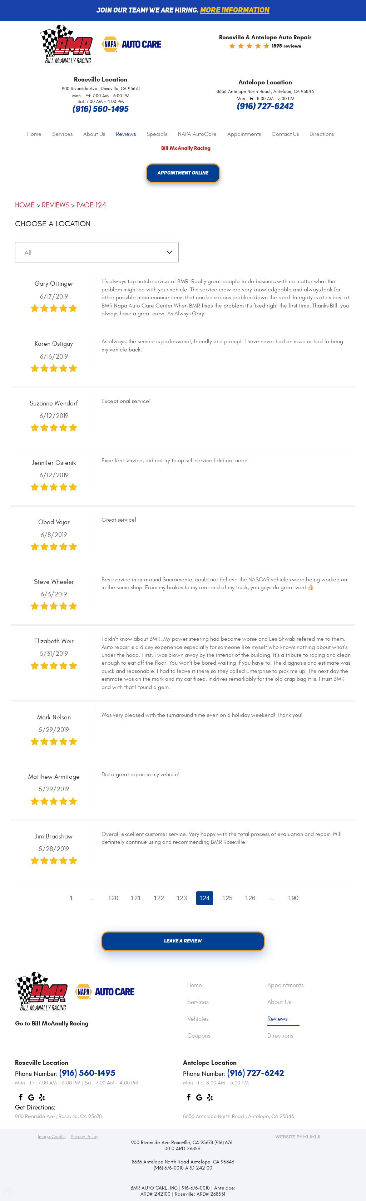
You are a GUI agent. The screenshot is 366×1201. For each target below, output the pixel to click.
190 (294, 898)
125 (228, 898)
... (90, 898)
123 (182, 898)
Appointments (244, 134)
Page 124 (91, 205)
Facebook (20, 1099)
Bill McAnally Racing (186, 148)
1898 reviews (286, 46)
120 (112, 898)
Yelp (41, 1099)
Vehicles (198, 1019)
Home (34, 134)
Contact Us (285, 134)
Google (31, 1099)
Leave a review (183, 941)
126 (251, 898)
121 (135, 898)
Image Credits (51, 1136)
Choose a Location (52, 224)
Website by (298, 1137)
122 (158, 898)
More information (234, 10)
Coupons (199, 1036)
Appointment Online (183, 173)
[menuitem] (34, 134)
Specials (157, 134)
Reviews (126, 134)
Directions (322, 134)
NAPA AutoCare (197, 134)
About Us (94, 134)
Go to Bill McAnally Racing (51, 1023)
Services (62, 134)
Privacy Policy (84, 1136)
